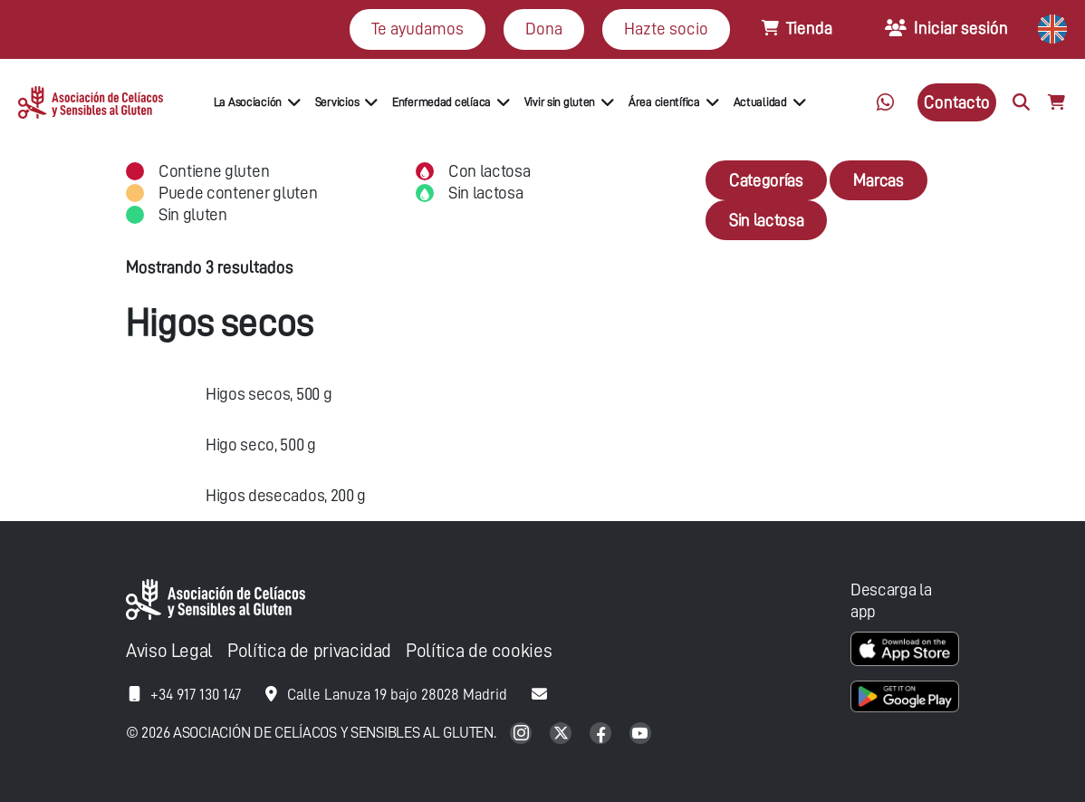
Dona (543, 28)
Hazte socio (666, 28)
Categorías (766, 179)
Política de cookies (479, 651)
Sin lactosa (766, 219)
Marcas (878, 179)
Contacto (957, 102)
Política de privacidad (309, 651)
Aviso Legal (169, 651)
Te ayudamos (417, 28)
